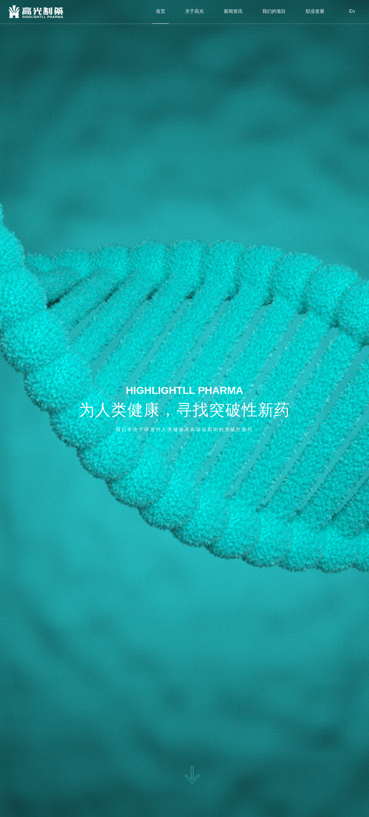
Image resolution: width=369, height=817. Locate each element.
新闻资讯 (233, 11)
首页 (160, 11)
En (352, 11)
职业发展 (315, 11)
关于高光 (194, 11)
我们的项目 (274, 11)
